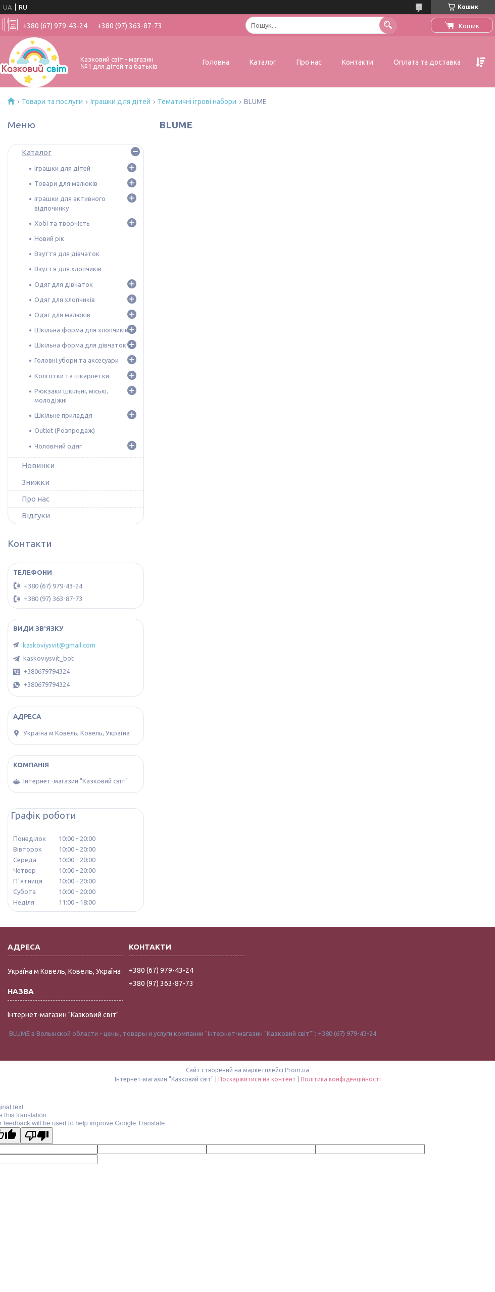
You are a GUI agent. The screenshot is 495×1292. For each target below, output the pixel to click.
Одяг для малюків (62, 314)
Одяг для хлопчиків (64, 299)
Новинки (38, 465)
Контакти (357, 62)
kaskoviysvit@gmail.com (59, 645)
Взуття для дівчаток (67, 253)
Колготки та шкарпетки (71, 375)
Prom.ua (297, 1070)
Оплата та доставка (427, 62)
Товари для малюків (65, 183)
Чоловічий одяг (58, 446)
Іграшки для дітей (120, 101)
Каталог (263, 62)
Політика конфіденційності (341, 1079)
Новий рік (49, 238)
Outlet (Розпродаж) (64, 430)
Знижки (35, 482)
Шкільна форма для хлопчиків (81, 329)
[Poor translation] (37, 1135)
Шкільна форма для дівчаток (80, 345)
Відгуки (36, 515)
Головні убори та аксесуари (76, 360)
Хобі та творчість (62, 223)
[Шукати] (388, 25)
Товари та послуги (52, 101)
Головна (216, 62)
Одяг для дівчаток (63, 284)
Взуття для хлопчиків (68, 268)
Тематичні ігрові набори (197, 101)
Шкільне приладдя (63, 415)
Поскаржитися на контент (257, 1079)
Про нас (309, 62)
